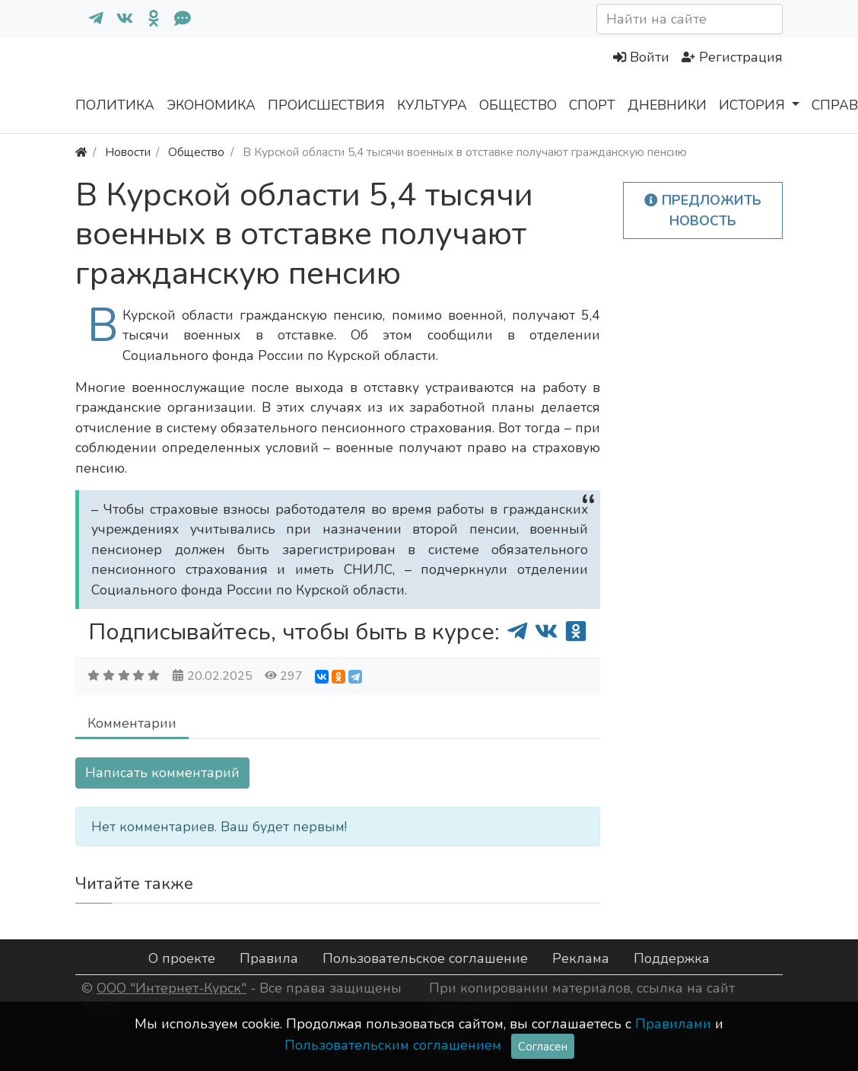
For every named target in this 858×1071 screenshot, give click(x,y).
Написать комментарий (162, 772)
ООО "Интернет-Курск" (171, 988)
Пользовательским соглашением (392, 1045)
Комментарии (131, 723)
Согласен (542, 1046)
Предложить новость (702, 210)
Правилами (673, 1024)
